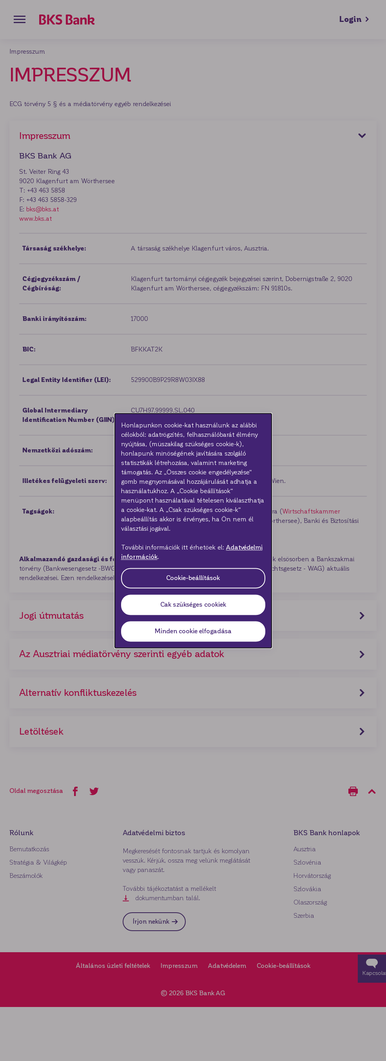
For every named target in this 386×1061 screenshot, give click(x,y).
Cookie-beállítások (193, 578)
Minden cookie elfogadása (193, 631)
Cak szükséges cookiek (193, 604)
